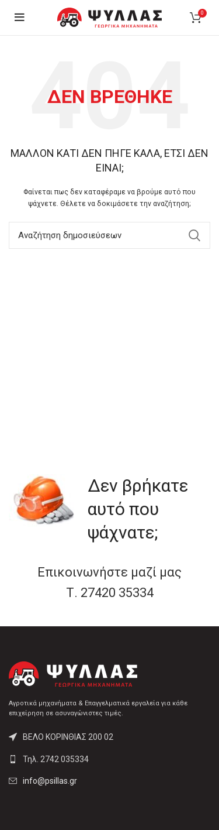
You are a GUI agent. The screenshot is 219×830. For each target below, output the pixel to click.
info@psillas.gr (50, 781)
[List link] (109, 759)
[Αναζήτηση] (109, 235)
